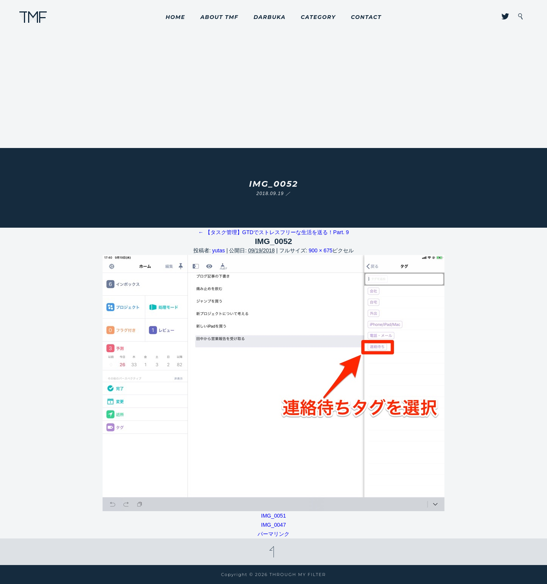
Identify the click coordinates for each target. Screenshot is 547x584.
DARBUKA (269, 17)
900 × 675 (321, 250)
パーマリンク (273, 534)
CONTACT (366, 17)
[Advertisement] (273, 91)
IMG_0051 (273, 516)
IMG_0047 (273, 525)
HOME (175, 17)
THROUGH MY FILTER (33, 17)
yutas (218, 250)
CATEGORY (318, 17)
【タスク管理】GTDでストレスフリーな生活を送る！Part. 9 (273, 232)
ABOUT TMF (219, 17)
